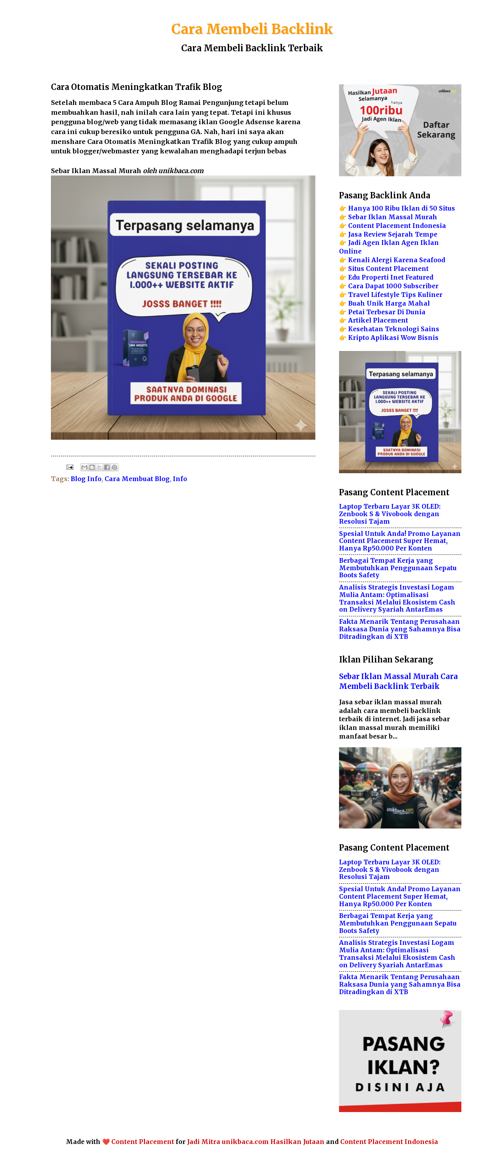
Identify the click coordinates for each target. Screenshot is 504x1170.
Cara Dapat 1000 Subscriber (393, 286)
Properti (375, 277)
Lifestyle (385, 295)
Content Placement (142, 1142)
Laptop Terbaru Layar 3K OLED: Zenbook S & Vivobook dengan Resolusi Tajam (389, 514)
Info (180, 479)
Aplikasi (385, 337)
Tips (408, 295)
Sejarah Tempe (412, 234)
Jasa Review (367, 234)
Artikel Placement (378, 320)
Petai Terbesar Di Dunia (386, 312)
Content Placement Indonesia (397, 226)
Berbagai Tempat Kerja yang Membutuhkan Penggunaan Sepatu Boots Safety (398, 568)
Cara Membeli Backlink (252, 29)
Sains (430, 329)
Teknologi (402, 329)
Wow (408, 337)
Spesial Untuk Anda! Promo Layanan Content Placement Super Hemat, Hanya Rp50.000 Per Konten (400, 541)
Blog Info (86, 479)
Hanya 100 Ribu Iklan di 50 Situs (401, 208)
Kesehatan (365, 329)
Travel (358, 295)
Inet (397, 277)
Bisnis (428, 337)
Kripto (358, 337)
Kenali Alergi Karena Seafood (396, 260)
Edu (354, 277)
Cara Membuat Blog (137, 479)
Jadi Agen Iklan (374, 242)
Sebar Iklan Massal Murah (392, 217)
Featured (419, 277)
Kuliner (430, 295)
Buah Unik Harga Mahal (389, 303)
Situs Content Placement (388, 268)
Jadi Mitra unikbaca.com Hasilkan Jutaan (256, 1142)
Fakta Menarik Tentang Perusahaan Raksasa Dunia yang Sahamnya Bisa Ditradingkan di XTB (400, 629)
